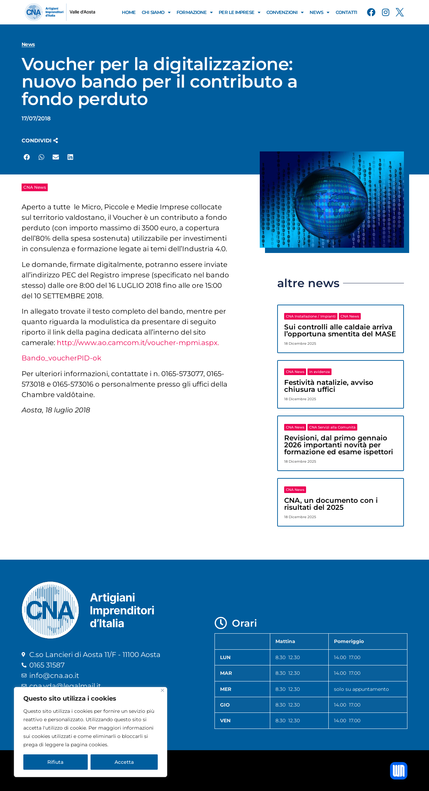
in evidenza (319, 372)
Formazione (194, 12)
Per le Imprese (239, 12)
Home (128, 12)
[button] (40, 140)
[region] (90, 732)
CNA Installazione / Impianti (311, 316)
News (319, 12)
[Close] (162, 690)
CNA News (34, 187)
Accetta (124, 762)
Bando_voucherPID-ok (61, 358)
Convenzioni (284, 12)
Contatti (346, 12)
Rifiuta (55, 762)
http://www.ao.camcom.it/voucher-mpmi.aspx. (139, 342)
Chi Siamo (156, 12)
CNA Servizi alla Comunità (332, 427)
